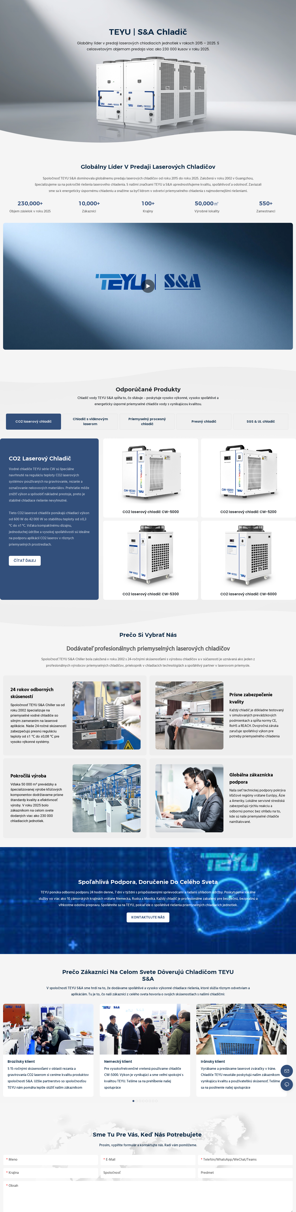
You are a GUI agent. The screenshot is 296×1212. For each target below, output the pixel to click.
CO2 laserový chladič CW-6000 (248, 594)
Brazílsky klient (21, 1061)
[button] (220, 8)
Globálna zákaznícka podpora (251, 779)
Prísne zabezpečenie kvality (250, 699)
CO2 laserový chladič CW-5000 (151, 511)
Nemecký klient (118, 1061)
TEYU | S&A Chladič (148, 32)
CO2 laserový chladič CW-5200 (248, 511)
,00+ (30, 203)
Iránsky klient (213, 1061)
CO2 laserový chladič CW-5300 (151, 594)
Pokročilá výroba (28, 776)
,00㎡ (207, 203)
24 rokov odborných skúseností (31, 694)
